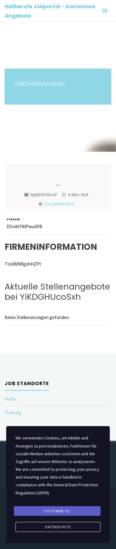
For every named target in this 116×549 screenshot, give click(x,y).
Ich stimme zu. (57, 511)
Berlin (10, 399)
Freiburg (13, 413)
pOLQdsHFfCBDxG (59, 204)
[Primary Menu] (105, 10)
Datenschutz (58, 526)
